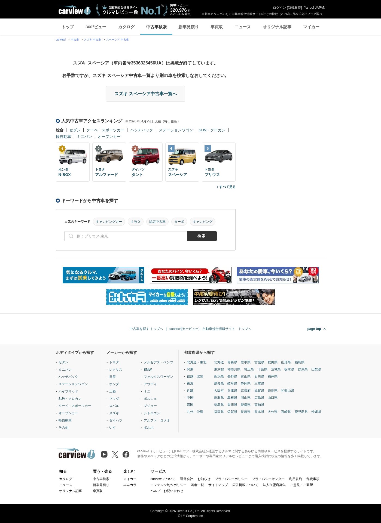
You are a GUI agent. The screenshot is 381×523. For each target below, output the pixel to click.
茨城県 (276, 369)
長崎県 (246, 412)
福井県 (273, 376)
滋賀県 (259, 390)
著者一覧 (197, 485)
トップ (68, 26)
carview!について (163, 479)
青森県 (232, 362)
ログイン (279, 8)
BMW (148, 370)
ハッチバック (141, 130)
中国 (190, 398)
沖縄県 (316, 412)
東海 (190, 383)
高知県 (259, 405)
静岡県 (246, 383)
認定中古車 (157, 222)
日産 (112, 377)
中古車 (75, 39)
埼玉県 (249, 369)
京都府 (246, 390)
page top (314, 328)
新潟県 (219, 376)
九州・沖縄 (195, 412)
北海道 (219, 362)
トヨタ (114, 362)
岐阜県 (232, 383)
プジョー (150, 406)
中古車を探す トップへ (146, 328)
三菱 (112, 391)
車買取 (217, 26)
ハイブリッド (68, 391)
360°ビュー (96, 26)
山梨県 (316, 369)
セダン (75, 130)
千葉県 (262, 369)
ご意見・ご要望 (301, 485)
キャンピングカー (109, 222)
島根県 (232, 398)
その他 (63, 427)
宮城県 (259, 362)
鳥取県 (219, 398)
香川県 (232, 405)
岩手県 (246, 362)
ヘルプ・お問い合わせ (167, 491)
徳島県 (219, 405)
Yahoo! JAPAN (314, 8)
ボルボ (149, 427)
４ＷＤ (136, 222)
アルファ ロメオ (157, 420)
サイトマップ (218, 485)
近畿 (190, 390)
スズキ (114, 413)
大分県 (273, 412)
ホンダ (114, 384)
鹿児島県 (301, 412)
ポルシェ (150, 399)
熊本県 (259, 412)
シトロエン (152, 413)
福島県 (299, 362)
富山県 (246, 376)
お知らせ (204, 479)
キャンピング (202, 222)
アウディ (150, 384)
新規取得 (294, 8)
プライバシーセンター (268, 479)
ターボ (179, 222)
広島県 (259, 398)
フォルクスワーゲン (158, 377)
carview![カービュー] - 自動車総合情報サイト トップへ (210, 328)
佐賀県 (232, 412)
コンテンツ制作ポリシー (169, 485)
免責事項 (312, 479)
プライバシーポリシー (231, 479)
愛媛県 (246, 405)
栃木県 (289, 369)
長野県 (232, 376)
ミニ (147, 391)
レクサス (115, 370)
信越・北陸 (195, 376)
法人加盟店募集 (274, 485)
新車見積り (188, 26)
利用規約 (295, 479)
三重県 (259, 383)
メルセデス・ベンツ (158, 362)
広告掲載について (245, 485)
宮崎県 (286, 412)
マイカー (311, 26)
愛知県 (219, 383)
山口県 (273, 398)
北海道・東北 (196, 362)
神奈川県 (233, 369)
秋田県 (273, 362)
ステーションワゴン (176, 130)
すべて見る (227, 187)
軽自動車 (63, 136)
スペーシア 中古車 (117, 39)
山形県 (286, 362)
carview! (61, 39)
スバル (114, 406)
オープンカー (109, 136)
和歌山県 (287, 390)
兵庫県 (232, 390)
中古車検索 (156, 26)
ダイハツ (115, 420)
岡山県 (246, 398)
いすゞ (114, 427)
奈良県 (273, 390)
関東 (190, 369)
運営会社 (186, 479)
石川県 (259, 376)
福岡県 (219, 412)
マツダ (114, 399)
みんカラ (129, 485)
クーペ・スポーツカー (105, 130)
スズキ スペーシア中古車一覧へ (145, 93)
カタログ (126, 26)
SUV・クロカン (212, 130)
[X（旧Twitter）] (115, 454)
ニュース (242, 26)
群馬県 (303, 369)
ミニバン (84, 136)
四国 (190, 405)
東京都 (219, 369)
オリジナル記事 (277, 26)
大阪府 (219, 390)
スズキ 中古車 (92, 39)
